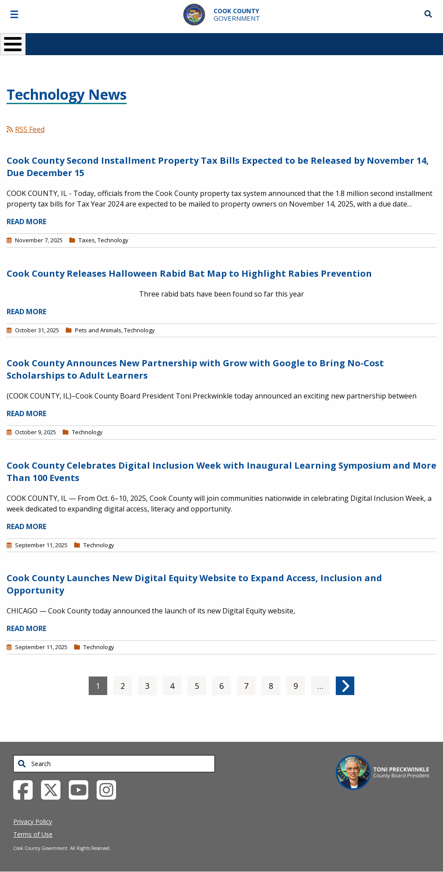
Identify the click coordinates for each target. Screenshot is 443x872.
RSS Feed (26, 129)
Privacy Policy (32, 821)
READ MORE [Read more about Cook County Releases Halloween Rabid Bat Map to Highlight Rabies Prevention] (26, 311)
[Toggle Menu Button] (13, 44)
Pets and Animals (98, 330)
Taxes (87, 240)
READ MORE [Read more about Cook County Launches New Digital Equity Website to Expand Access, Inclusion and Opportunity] (26, 628)
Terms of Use (33, 834)
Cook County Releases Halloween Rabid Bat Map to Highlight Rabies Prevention (189, 273)
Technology (113, 240)
